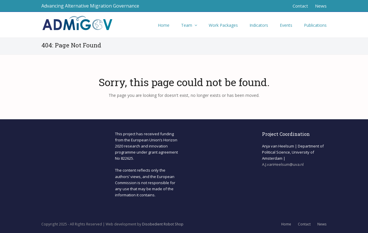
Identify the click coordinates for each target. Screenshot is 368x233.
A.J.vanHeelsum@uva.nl (283, 164)
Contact (304, 224)
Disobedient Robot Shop (162, 224)
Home (286, 224)
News (322, 224)
